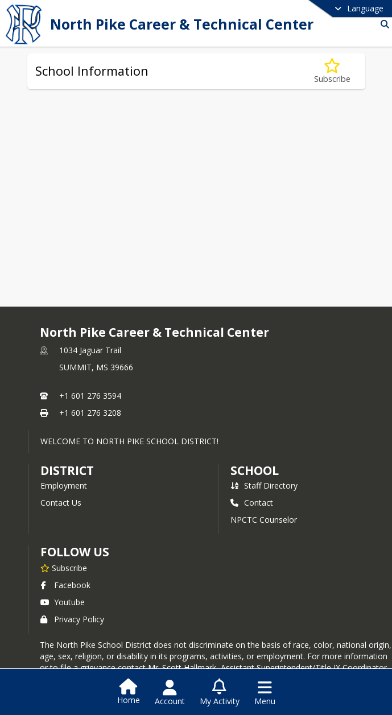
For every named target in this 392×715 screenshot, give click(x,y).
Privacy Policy (72, 619)
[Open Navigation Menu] (264, 693)
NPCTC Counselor (263, 519)
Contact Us (60, 502)
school (254, 470)
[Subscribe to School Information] (332, 71)
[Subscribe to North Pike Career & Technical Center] (63, 567)
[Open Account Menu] (170, 693)
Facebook (65, 585)
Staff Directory (264, 485)
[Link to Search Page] (382, 24)
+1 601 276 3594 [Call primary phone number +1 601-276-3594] (90, 395)
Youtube (62, 602)
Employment (63, 485)
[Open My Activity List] (220, 693)
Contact (251, 502)
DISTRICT (67, 470)
